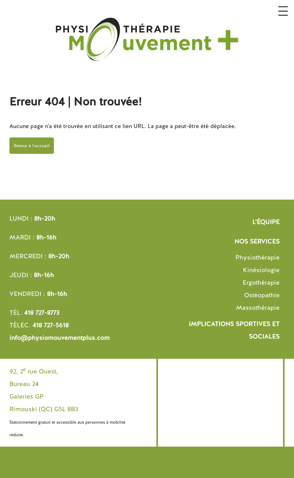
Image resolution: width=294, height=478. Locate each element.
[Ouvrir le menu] (283, 11)
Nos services (257, 241)
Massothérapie (258, 307)
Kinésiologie (261, 270)
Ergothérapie (261, 282)
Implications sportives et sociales (234, 330)
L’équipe (266, 222)
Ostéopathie (262, 295)
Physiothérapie (257, 257)
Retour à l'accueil (32, 145)
